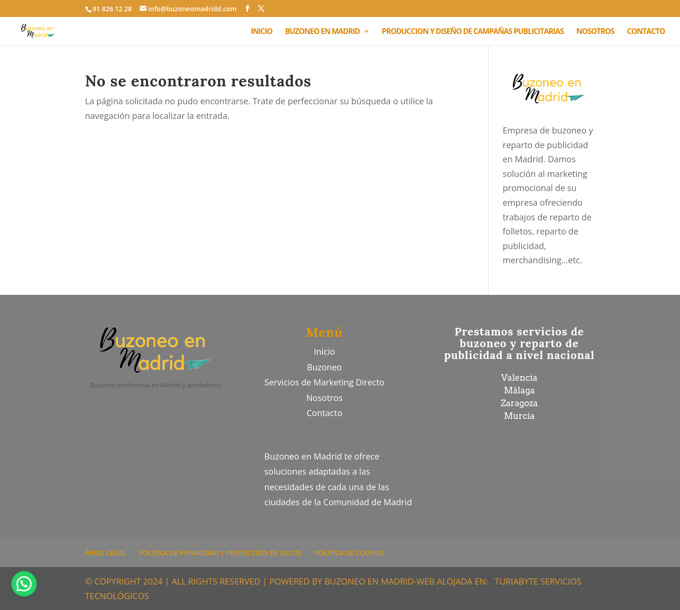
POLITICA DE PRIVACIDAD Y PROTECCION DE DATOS (220, 552)
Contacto (324, 412)
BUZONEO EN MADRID (322, 32)
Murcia (519, 416)
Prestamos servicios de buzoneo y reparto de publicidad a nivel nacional (519, 343)
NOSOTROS (595, 32)
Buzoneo (324, 367)
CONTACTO (646, 32)
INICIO (261, 32)
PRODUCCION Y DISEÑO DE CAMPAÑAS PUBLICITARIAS (473, 32)
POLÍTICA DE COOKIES (349, 552)
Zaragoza (519, 403)
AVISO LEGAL (105, 552)
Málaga (519, 390)
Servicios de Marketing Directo (324, 382)
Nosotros (324, 397)
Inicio (324, 351)
